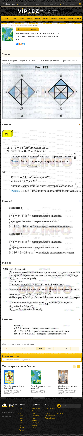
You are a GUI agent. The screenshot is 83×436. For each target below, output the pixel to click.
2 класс (5, 18)
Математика (15, 25)
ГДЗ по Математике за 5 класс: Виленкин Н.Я (14, 387)
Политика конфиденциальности (48, 414)
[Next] (75, 348)
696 (23, 348)
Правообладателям (48, 418)
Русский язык (34, 412)
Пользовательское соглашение (48, 409)
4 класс (21, 18)
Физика (34, 425)
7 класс (45, 18)
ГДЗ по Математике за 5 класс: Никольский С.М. (68, 387)
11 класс (78, 18)
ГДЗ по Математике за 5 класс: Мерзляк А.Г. (41, 387)
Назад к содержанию (27, 29)
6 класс (37, 18)
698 (40, 348)
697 (32, 348)
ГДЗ (3, 25)
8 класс (53, 18)
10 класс (70, 18)
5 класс (29, 18)
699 (49, 348)
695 (15, 348)
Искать (80, 4)
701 (66, 348)
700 (57, 348)
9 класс (61, 18)
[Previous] (6, 348)
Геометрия (35, 423)
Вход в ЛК (60, 413)
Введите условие (70, 4)
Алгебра (34, 420)
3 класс (13, 18)
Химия (34, 427)
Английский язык (35, 416)
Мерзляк (23, 25)
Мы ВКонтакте (64, 406)
